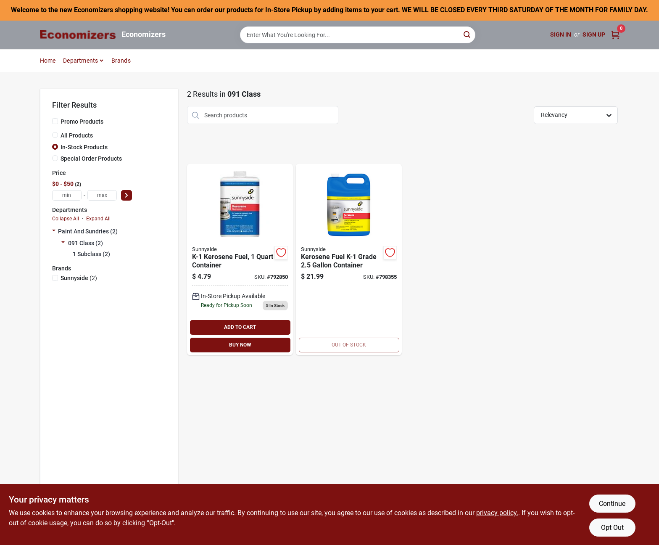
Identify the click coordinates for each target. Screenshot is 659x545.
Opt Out (612, 528)
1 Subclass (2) (91, 254)
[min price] (67, 195)
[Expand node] (53, 231)
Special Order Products (91, 158)
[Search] (467, 34)
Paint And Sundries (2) (88, 231)
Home (48, 60)
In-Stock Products (84, 147)
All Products (77, 135)
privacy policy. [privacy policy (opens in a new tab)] (497, 513)
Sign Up (594, 34)
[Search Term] (357, 34)
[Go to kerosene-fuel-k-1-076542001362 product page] (349, 259)
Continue (612, 504)
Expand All (98, 219)
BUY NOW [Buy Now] (240, 345)
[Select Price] (126, 195)
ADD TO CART (240, 327)
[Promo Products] (55, 121)
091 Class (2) (85, 243)
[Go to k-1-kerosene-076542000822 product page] (240, 259)
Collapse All (65, 219)
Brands (121, 60)
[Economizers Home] (78, 34)
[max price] (102, 195)
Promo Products (82, 121)
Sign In (560, 34)
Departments (80, 60)
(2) (79, 278)
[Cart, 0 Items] (615, 34)
